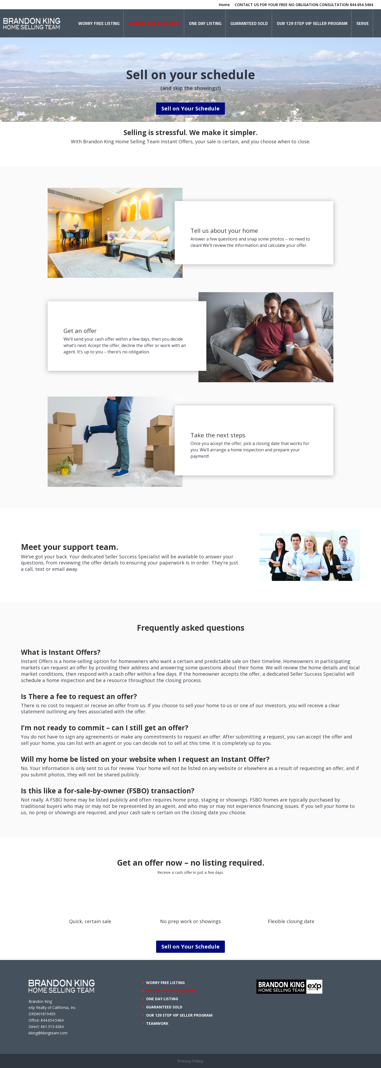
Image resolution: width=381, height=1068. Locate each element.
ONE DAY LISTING (205, 23)
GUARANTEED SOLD (249, 23)
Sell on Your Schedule (190, 108)
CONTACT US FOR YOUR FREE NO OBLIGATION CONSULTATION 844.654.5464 (304, 5)
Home (224, 5)
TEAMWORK (157, 1023)
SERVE (362, 23)
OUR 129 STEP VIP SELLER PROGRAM (312, 23)
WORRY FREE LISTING (99, 23)
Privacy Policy (190, 1060)
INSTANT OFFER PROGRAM (154, 23)
